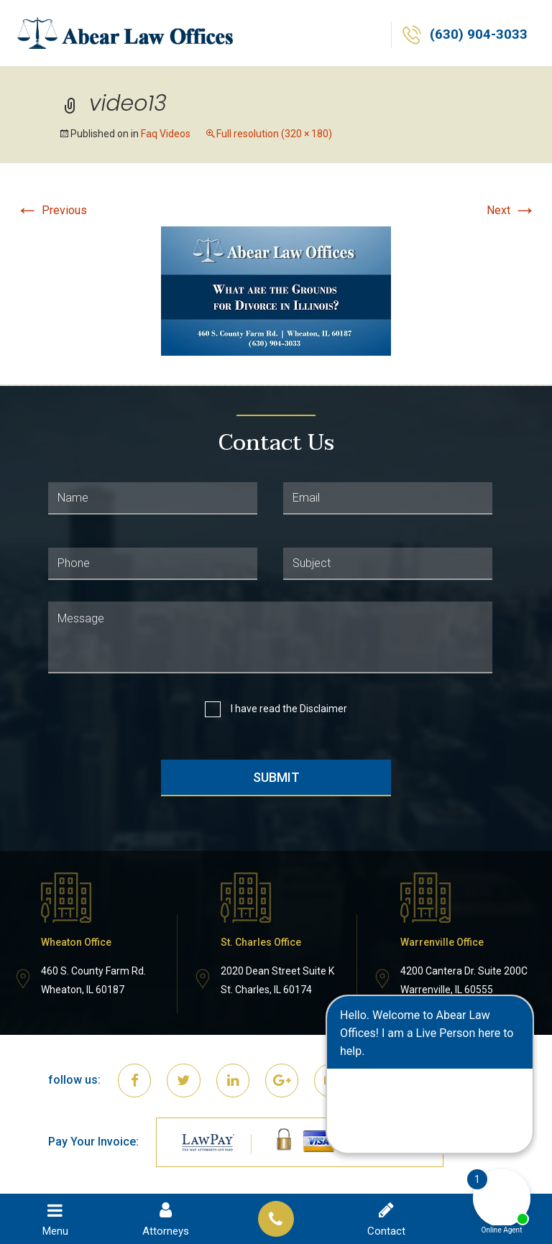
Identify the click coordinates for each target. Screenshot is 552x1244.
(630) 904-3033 (478, 35)
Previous (51, 210)
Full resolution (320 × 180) (274, 133)
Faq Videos (165, 133)
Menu (55, 1219)
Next (511, 210)
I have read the (289, 709)
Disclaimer (323, 708)
